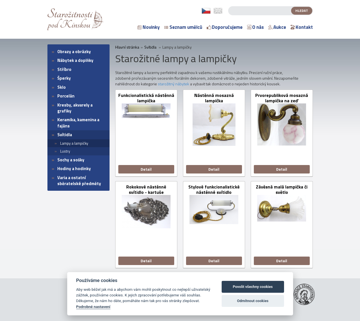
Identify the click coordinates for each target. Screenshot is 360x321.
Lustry (65, 151)
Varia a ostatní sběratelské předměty (79, 180)
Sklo (61, 87)
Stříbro (64, 69)
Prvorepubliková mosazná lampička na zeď (281, 98)
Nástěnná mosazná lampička (214, 98)
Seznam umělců (183, 27)
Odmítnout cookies (252, 301)
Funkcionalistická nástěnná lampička (146, 98)
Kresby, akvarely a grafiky (75, 108)
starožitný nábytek (173, 84)
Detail (146, 169)
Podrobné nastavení (93, 306)
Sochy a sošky (70, 160)
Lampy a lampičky (74, 143)
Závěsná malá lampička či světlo (281, 189)
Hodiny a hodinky (74, 168)
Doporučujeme (225, 27)
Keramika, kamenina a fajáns (78, 122)
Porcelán (66, 96)
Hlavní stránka (127, 47)
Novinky (149, 27)
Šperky (64, 78)
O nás (255, 27)
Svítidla (64, 134)
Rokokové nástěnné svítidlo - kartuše (146, 189)
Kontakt (302, 27)
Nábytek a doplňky (75, 60)
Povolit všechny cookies (252, 287)
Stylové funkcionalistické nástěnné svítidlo (214, 189)
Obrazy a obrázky (74, 51)
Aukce (277, 27)
